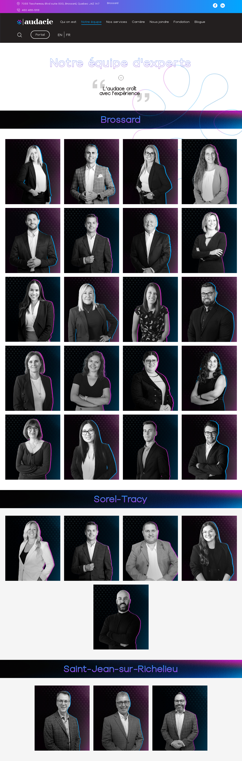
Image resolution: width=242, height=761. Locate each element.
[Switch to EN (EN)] (60, 35)
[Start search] (19, 35)
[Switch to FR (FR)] (68, 35)
